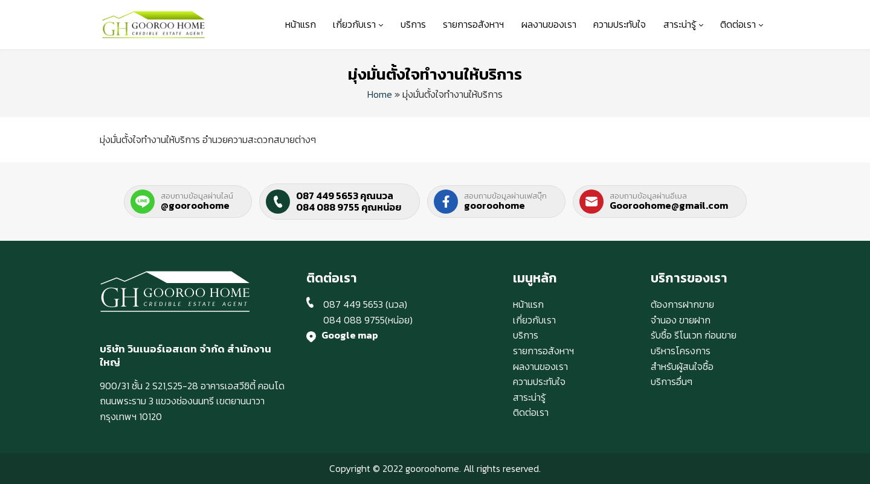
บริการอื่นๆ (671, 381)
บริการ (413, 24)
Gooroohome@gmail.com (669, 205)
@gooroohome (195, 205)
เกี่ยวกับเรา (358, 24)
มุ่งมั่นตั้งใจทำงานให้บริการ (435, 74)
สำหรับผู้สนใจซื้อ (682, 366)
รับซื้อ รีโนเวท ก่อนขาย (693, 335)
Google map (349, 335)
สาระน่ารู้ (683, 24)
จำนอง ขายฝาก (680, 320)
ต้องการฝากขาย (682, 304)
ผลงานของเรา (548, 24)
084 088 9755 (354, 320)
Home (379, 94)
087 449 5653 (353, 304)
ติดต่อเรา (741, 24)
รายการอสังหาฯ (473, 24)
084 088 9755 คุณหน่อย (348, 207)
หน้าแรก (300, 24)
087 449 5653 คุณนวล (344, 195)
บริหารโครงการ (680, 350)
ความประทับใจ (619, 24)
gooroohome (494, 205)
